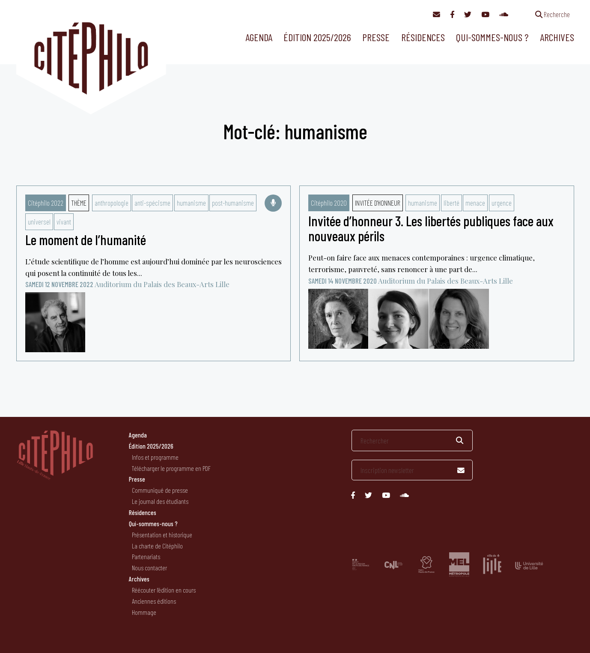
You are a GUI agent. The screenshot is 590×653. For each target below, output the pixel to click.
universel (39, 221)
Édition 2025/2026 (317, 37)
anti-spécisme (152, 202)
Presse (376, 37)
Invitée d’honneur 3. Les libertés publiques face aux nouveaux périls (431, 228)
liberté (451, 202)
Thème (78, 202)
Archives (557, 37)
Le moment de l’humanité (85, 239)
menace (475, 202)
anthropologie (111, 202)
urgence (502, 202)
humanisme (191, 202)
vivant (64, 221)
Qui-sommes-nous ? (492, 37)
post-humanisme (233, 202)
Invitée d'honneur (377, 202)
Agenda (258, 37)
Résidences (423, 37)
